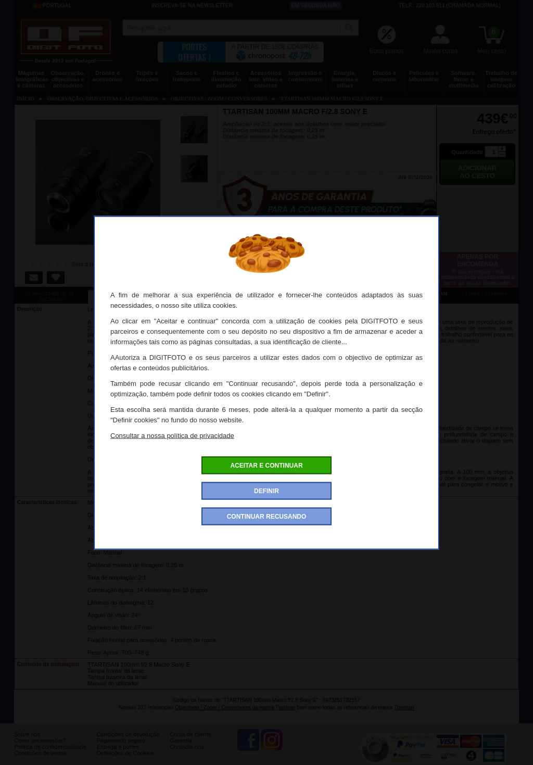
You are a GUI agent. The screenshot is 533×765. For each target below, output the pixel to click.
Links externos (486, 293)
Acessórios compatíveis (271, 293)
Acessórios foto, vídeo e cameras (266, 79)
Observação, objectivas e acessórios (67, 79)
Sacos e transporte (186, 76)
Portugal (52, 6)
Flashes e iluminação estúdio (226, 79)
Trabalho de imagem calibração (501, 79)
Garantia (181, 748)
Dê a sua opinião (344, 293)
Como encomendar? (40, 748)
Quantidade (467, 152)
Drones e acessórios (107, 76)
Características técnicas (50, 296)
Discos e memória (385, 76)
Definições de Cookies (125, 761)
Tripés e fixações (146, 76)
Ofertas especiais (197, 293)
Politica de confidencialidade (50, 754)
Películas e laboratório (424, 76)
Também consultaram (417, 293)
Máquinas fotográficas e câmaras (32, 79)
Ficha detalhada (124, 293)
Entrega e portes (118, 754)
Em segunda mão (315, 5)
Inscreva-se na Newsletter (192, 5)
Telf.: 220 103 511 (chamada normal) (450, 5)
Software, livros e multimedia (463, 79)
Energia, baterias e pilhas (345, 79)
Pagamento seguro (121, 748)
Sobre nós (27, 742)
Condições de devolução (128, 742)
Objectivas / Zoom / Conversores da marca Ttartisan (235, 707)
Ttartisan (404, 707)
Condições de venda (40, 761)
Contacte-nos (187, 754)
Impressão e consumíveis (305, 76)
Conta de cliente (190, 742)
